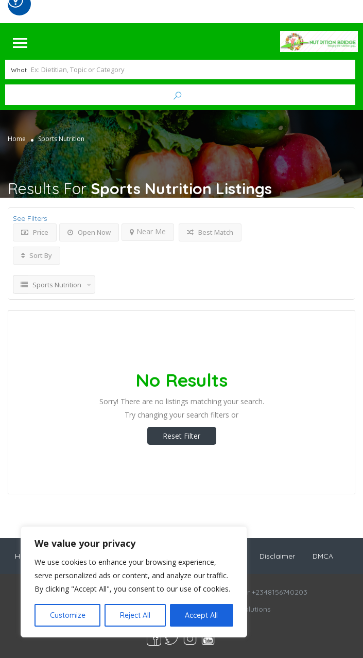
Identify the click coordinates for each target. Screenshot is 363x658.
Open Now (89, 231)
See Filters (30, 217)
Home (17, 137)
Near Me (148, 230)
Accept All (201, 615)
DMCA (323, 555)
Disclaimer (277, 555)
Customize (67, 615)
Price (34, 231)
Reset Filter (181, 435)
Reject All (135, 615)
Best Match (210, 231)
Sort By (36, 254)
